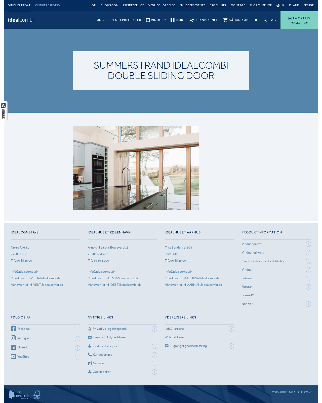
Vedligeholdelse (161, 5)
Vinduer (247, 269)
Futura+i (247, 287)
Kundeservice (133, 5)
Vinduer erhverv (47, 5)
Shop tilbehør (261, 5)
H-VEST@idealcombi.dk (46, 285)
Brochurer (218, 5)
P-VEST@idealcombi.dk (44, 278)
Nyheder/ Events (193, 5)
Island (294, 5)
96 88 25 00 (24, 260)
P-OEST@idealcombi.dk (121, 278)
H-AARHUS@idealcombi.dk (203, 285)
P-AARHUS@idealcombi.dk (200, 278)
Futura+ (247, 278)
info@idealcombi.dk (24, 271)
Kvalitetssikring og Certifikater (263, 261)
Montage (238, 5)
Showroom (109, 5)
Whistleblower (175, 337)
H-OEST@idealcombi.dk (124, 285)
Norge (309, 5)
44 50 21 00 (101, 260)
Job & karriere (174, 329)
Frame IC (248, 295)
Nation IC (248, 304)
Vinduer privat (19, 5)
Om (94, 5)
